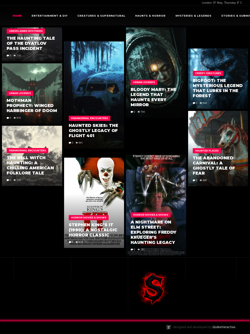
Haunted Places (207, 150)
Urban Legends (144, 82)
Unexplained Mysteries (26, 31)
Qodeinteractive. (224, 327)
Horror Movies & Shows (150, 214)
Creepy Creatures (208, 73)
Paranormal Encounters (89, 118)
